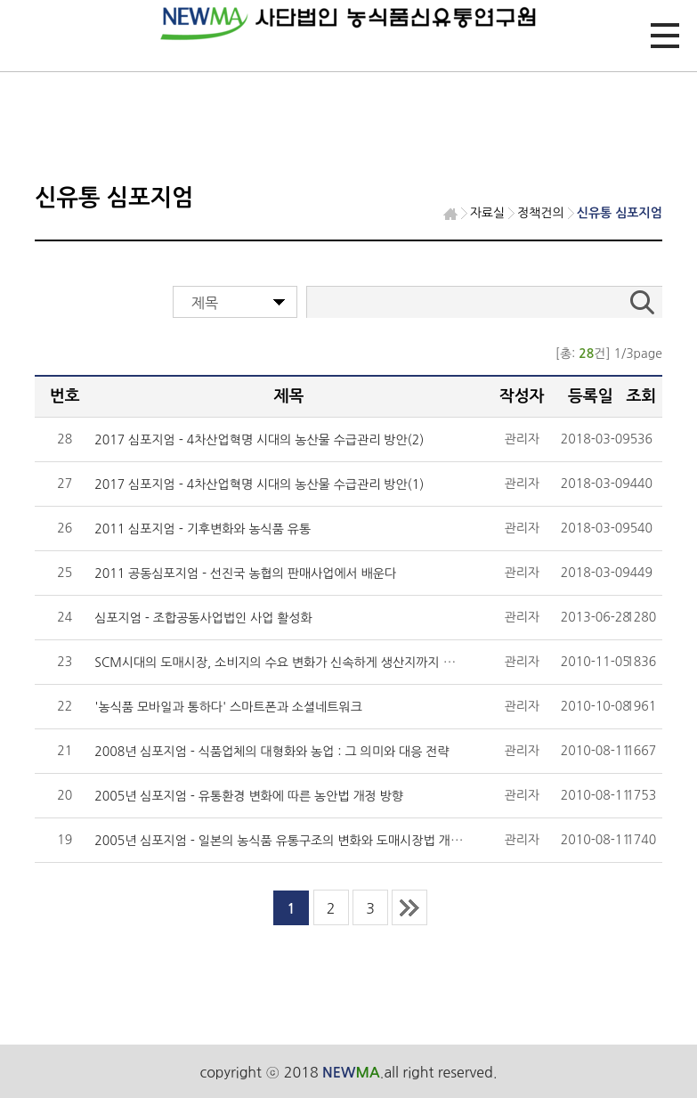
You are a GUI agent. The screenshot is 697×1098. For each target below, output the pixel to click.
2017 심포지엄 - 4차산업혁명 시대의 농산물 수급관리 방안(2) (259, 440)
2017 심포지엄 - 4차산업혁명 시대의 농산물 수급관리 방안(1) (259, 484)
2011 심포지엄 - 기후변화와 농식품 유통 (202, 529)
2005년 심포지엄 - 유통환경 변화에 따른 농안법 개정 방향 (248, 796)
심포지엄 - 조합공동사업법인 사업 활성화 (203, 618)
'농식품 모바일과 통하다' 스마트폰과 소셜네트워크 (228, 707)
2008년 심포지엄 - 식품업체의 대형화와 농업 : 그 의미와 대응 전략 (271, 751)
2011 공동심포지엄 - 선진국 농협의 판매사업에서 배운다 (245, 573)
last (409, 907)
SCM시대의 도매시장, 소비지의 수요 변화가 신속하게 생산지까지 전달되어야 (297, 662)
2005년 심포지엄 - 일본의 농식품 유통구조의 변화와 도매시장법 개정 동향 (291, 840)
